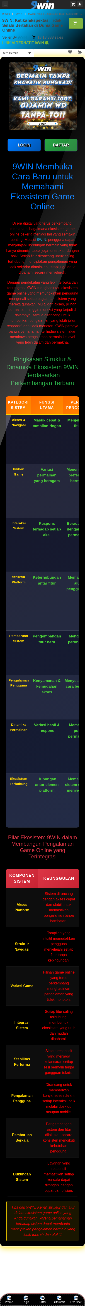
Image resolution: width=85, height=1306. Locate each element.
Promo (9, 1300)
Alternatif (59, 1300)
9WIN (19, 13)
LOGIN (24, 145)
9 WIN (6, 13)
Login (25, 1300)
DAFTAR (61, 145)
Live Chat (75, 1300)
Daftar (42, 1300)
